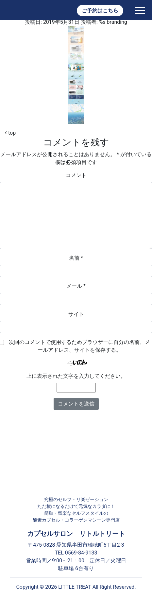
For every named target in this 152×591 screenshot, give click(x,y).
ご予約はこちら (100, 10)
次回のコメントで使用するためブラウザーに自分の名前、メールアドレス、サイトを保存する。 (79, 346)
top (10, 133)
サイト (76, 314)
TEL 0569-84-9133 (76, 553)
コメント (76, 175)
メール (76, 286)
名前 (76, 258)
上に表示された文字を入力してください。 (76, 376)
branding (117, 22)
